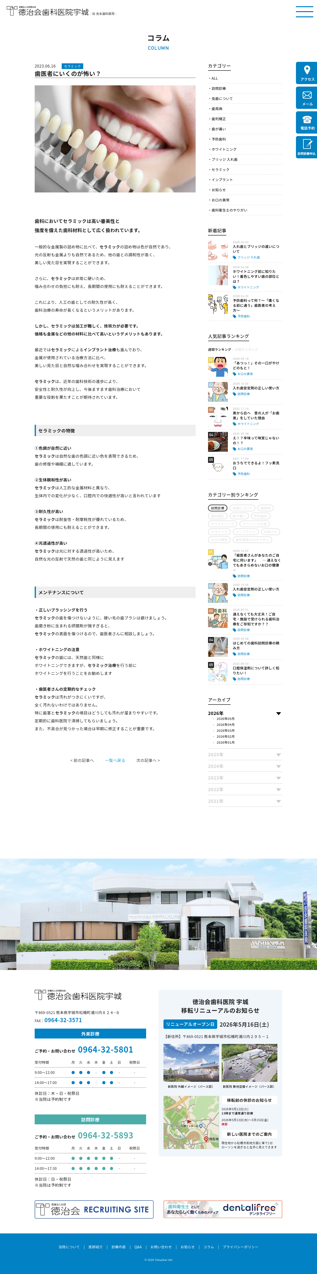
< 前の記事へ (82, 760)
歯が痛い (218, 128)
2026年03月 (226, 730)
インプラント (222, 179)
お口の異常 (220, 199)
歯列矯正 (218, 118)
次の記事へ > (148, 760)
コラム (208, 1246)
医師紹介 (95, 1246)
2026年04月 (226, 724)
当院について (69, 1246)
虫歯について (222, 98)
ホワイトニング (224, 149)
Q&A (138, 1246)
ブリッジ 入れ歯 (224, 159)
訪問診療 (218, 88)
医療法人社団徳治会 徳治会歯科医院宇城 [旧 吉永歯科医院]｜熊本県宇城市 (47, 11)
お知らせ (218, 189)
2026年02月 (226, 736)
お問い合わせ (161, 1246)
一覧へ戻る (115, 760)
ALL (214, 78)
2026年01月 (226, 742)
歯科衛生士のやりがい (229, 210)
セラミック (220, 169)
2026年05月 (226, 718)
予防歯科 (218, 139)
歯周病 (216, 108)
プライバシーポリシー (241, 1246)
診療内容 (118, 1246)
